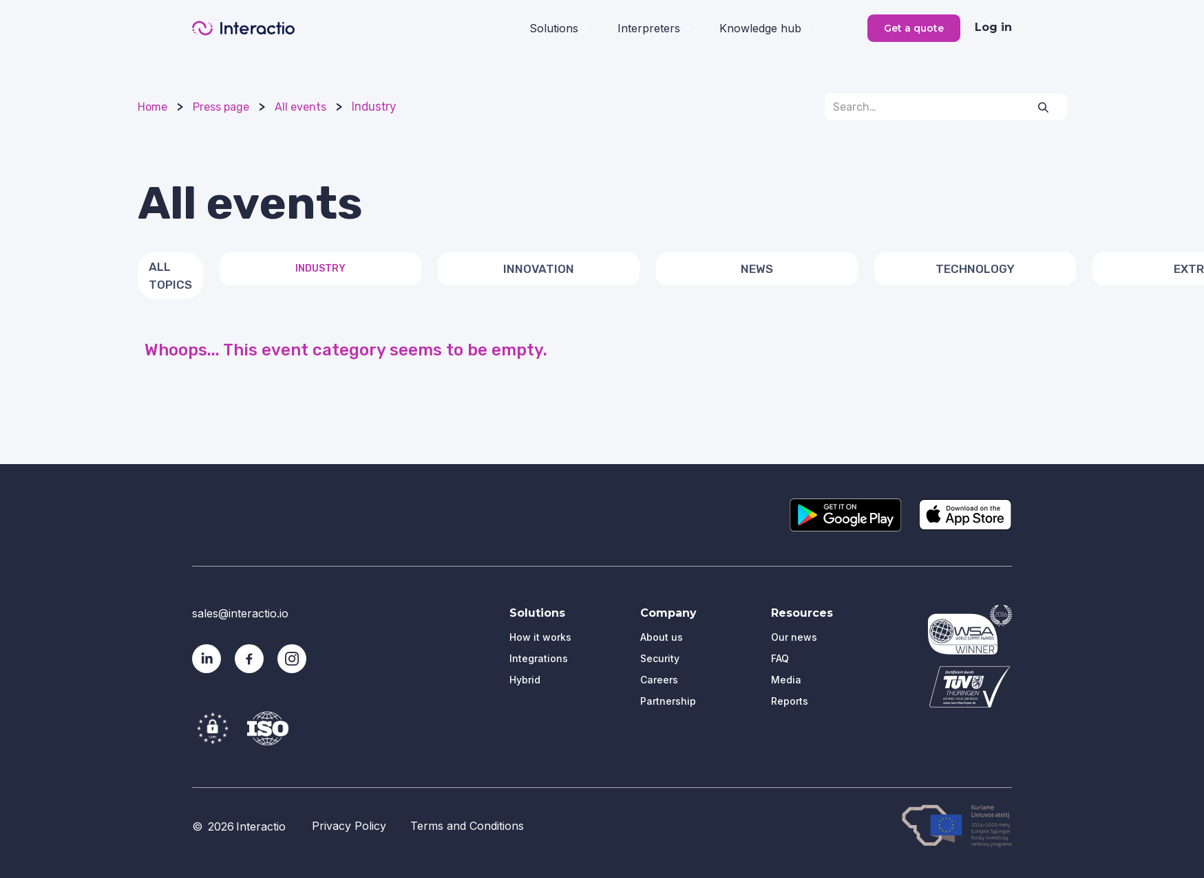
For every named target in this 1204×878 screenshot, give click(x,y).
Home (152, 106)
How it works (540, 637)
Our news (794, 637)
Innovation (538, 269)
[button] (558, 27)
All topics (170, 276)
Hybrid (524, 679)
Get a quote (914, 28)
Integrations (538, 658)
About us (661, 637)
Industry (374, 106)
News (757, 269)
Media (786, 679)
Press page (221, 106)
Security (659, 658)
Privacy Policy (349, 826)
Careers (659, 679)
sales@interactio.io (240, 613)
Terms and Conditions (467, 826)
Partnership (668, 701)
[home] (243, 28)
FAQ (780, 658)
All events (300, 106)
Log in (993, 27)
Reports (789, 701)
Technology (975, 269)
